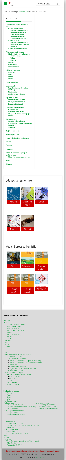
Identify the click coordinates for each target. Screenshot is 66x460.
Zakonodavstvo (11, 119)
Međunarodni (12, 64)
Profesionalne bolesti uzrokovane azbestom (18, 37)
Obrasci (8, 142)
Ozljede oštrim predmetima (17, 48)
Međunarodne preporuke (19, 30)
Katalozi (13, 201)
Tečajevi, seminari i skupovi (15, 52)
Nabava (10, 336)
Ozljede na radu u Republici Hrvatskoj (22, 369)
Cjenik (9, 338)
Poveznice (9, 149)
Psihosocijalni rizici (12, 134)
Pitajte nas (7, 340)
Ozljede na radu (13, 40)
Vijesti (8, 160)
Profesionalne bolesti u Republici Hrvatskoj (18, 33)
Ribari (13, 266)
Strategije (11, 127)
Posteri (10, 77)
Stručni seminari (16, 56)
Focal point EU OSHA (14, 445)
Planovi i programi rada (15, 330)
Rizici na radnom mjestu (16, 112)
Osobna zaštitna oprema (16, 100)
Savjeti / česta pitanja (13, 131)
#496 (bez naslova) (14, 328)
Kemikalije (41, 289)
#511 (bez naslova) (14, 334)
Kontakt (6, 344)
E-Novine (9, 164)
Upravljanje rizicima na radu (15, 107)
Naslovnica (23, 12)
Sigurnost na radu (12, 98)
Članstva (9, 145)
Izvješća (10, 332)
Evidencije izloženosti (15, 104)
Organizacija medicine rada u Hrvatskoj (21, 407)
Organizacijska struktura (16, 324)
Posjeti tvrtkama (13, 67)
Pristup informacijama (15, 326)
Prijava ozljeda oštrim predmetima (17, 138)
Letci (9, 74)
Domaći (10, 62)
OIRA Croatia (11, 443)
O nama (6, 322)
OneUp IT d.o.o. (40, 457)
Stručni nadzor (13, 92)
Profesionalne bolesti (15, 28)
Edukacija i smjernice (13, 70)
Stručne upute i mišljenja (16, 94)
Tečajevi (13, 58)
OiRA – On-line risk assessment (18, 157)
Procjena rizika (13, 109)
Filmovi (10, 79)
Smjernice (11, 72)
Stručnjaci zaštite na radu (16, 102)
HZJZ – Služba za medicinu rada (19, 54)
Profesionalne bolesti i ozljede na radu (17, 355)
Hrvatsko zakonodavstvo (16, 121)
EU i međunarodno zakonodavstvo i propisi (23, 425)
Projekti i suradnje (12, 82)
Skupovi (13, 60)
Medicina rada (10, 86)
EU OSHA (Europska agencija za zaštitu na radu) (21, 441)
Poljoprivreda (28, 266)
